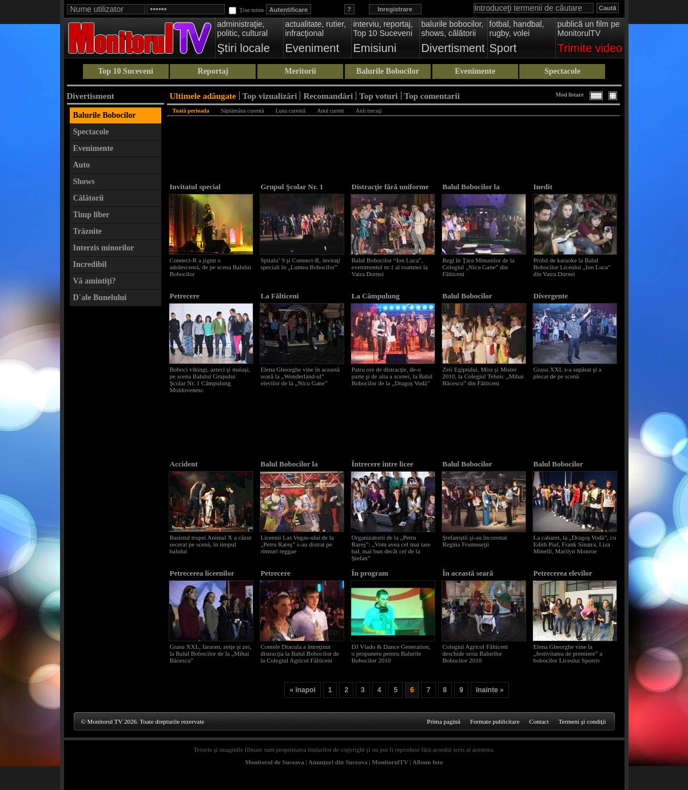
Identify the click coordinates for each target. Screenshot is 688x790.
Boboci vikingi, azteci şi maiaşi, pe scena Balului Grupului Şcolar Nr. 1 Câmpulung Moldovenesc (210, 379)
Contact (538, 721)
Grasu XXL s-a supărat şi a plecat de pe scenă (568, 373)
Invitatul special (195, 186)
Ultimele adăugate (203, 95)
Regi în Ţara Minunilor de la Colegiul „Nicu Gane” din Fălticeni (479, 267)
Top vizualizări (269, 95)
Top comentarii (432, 95)
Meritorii (300, 71)
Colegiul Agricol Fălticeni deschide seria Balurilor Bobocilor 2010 (475, 653)
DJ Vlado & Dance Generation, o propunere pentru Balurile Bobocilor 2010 (391, 653)
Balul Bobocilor (467, 296)
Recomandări (328, 95)
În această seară (468, 573)
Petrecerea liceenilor (202, 573)
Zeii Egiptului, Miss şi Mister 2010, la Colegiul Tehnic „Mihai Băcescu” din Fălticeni (483, 376)
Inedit (543, 186)
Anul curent (330, 110)
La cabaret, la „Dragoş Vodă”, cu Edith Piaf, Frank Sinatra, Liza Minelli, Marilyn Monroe (575, 544)
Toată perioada (191, 110)
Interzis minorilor (103, 248)
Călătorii (88, 198)
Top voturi (378, 95)
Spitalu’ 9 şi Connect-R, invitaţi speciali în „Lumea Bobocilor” (300, 263)
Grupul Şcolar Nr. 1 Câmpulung (292, 191)
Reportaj (213, 71)
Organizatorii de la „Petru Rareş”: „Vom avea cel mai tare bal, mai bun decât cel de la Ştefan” (391, 547)
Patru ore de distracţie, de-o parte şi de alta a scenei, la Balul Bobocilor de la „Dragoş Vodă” (392, 376)
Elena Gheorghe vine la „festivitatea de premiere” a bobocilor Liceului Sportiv (568, 653)
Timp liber (91, 214)
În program (370, 573)
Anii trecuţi (369, 110)
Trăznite (87, 231)
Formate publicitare (494, 721)
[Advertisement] (115, 483)
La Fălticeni (280, 296)
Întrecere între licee (382, 464)
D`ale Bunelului (100, 297)
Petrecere (185, 296)
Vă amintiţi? (94, 281)
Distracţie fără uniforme (390, 186)
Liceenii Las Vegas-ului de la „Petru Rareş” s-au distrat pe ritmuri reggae (297, 544)
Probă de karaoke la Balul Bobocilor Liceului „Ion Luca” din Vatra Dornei (572, 267)
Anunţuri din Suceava (337, 762)
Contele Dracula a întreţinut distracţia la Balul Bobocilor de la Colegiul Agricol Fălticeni (300, 653)
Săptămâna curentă (242, 110)
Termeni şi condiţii (582, 721)
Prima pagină (443, 721)
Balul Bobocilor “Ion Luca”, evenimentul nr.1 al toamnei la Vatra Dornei (390, 267)
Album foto (427, 762)
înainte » (490, 690)
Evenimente (475, 71)
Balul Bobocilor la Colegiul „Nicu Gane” (477, 191)
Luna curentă (290, 110)
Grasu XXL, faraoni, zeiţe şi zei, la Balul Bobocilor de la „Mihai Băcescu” (211, 653)
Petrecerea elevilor (563, 573)
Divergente (551, 296)
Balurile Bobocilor (387, 71)
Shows (84, 181)
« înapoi (302, 690)
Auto (81, 165)
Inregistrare (394, 9)
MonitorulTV (390, 762)
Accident (184, 464)
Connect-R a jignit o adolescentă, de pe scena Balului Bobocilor (211, 267)
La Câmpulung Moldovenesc (376, 300)
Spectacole (562, 71)
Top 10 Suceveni (125, 71)
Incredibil (90, 264)
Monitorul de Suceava (274, 762)
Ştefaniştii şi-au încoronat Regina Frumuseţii (475, 541)
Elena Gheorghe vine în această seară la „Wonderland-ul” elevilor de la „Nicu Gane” (300, 376)
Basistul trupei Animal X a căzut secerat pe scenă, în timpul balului (211, 544)
